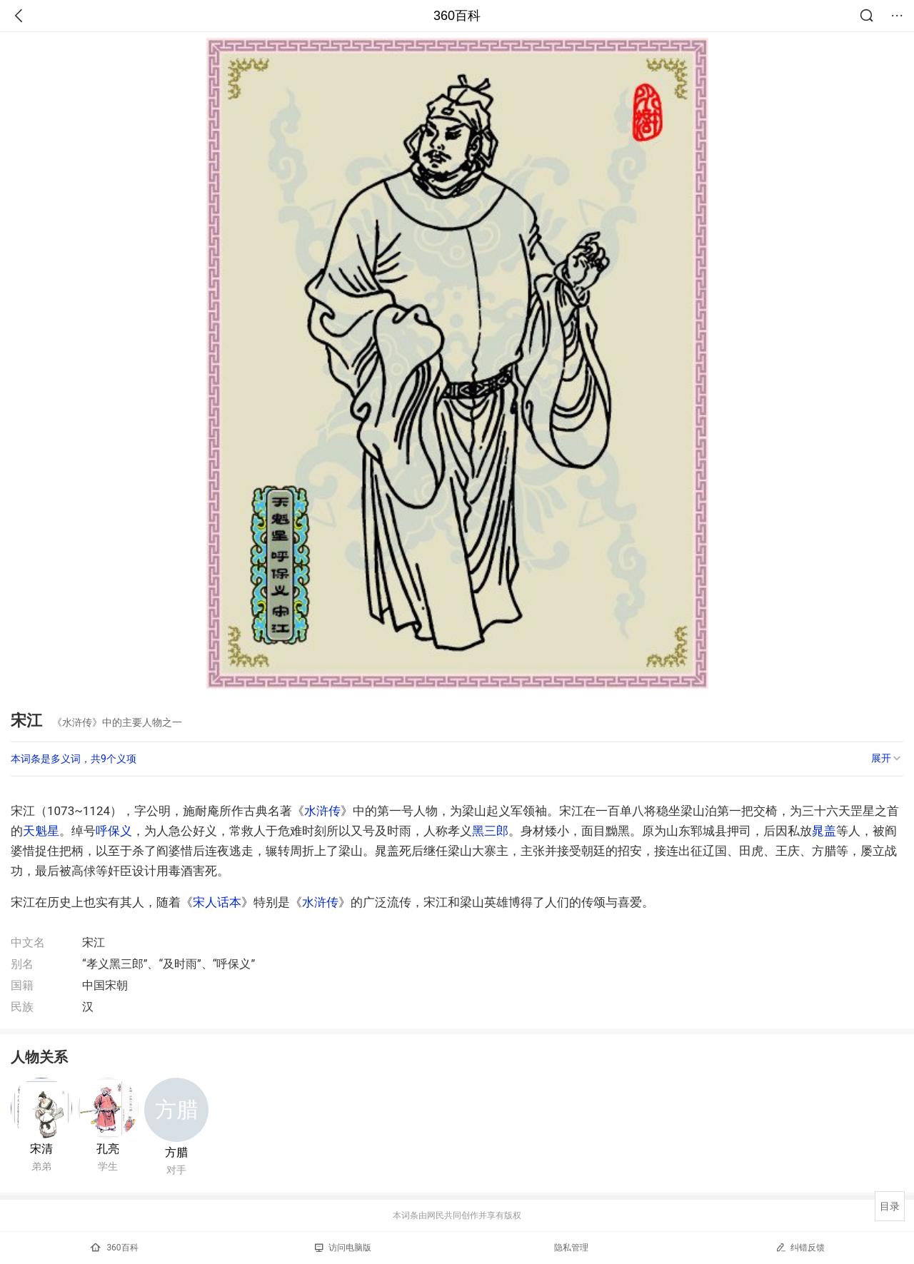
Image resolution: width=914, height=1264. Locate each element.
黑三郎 (490, 831)
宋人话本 (217, 902)
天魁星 (41, 831)
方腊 (176, 1152)
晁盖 (824, 831)
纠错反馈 (800, 1247)
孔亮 (107, 1149)
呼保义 (114, 831)
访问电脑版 (343, 1248)
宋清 (41, 1149)
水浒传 (322, 811)
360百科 (457, 16)
